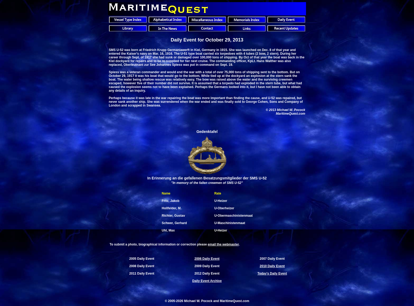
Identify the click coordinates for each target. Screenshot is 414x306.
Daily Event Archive (207, 281)
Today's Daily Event (272, 273)
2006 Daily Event (207, 259)
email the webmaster (223, 244)
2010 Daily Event (272, 266)
